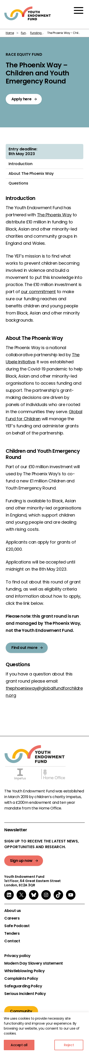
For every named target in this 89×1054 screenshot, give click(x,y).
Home (10, 33)
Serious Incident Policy (25, 993)
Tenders (11, 933)
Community (21, 1011)
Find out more (24, 647)
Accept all (19, 1045)
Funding (26, 33)
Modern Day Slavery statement (33, 963)
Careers (11, 918)
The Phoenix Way (54, 215)
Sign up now (21, 860)
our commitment (38, 292)
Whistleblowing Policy (24, 971)
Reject (69, 1045)
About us (12, 910)
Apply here (21, 99)
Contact (12, 941)
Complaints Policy (21, 978)
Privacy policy (17, 955)
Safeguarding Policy (23, 986)
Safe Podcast (17, 926)
